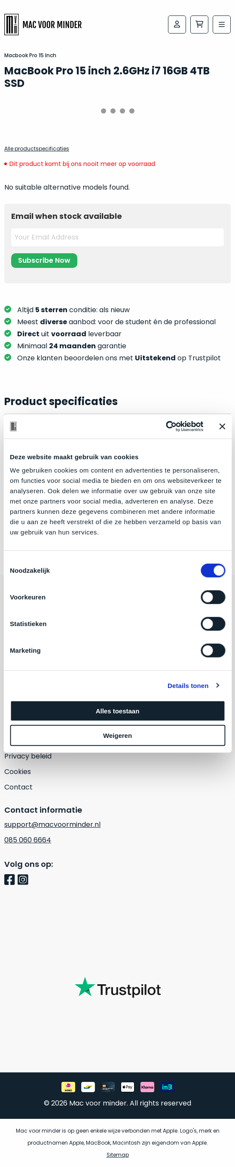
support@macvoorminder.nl (52, 824)
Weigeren (117, 735)
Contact (18, 787)
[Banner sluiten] (222, 427)
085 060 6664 (27, 840)
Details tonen (188, 685)
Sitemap (118, 1154)
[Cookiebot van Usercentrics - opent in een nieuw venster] (165, 426)
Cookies (17, 772)
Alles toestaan (118, 711)
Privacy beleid (28, 756)
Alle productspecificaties (36, 148)
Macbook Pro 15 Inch (30, 55)
